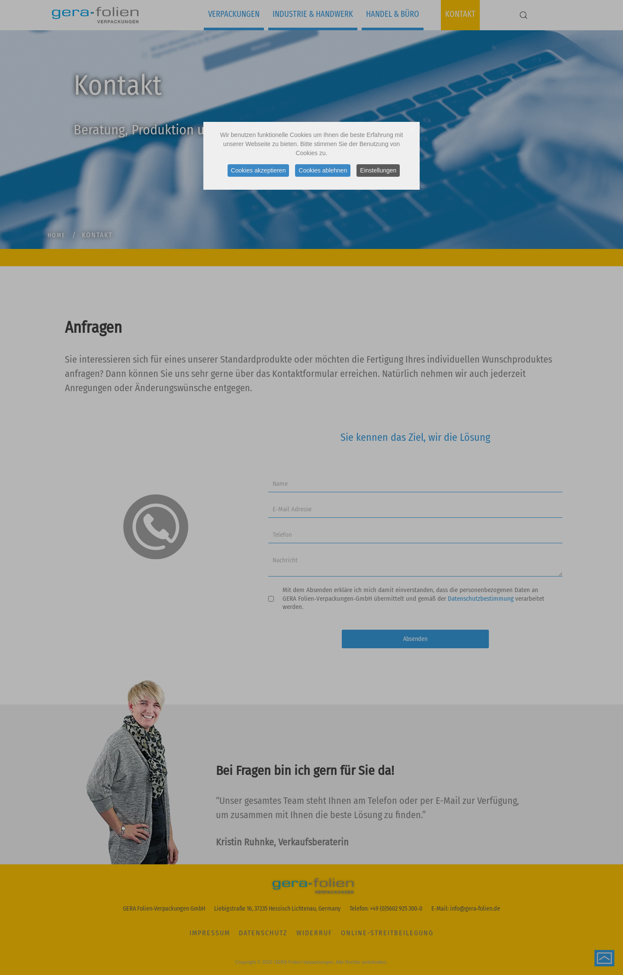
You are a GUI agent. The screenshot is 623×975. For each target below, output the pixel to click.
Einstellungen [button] (378, 170)
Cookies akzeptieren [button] (258, 170)
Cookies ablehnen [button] (323, 170)
